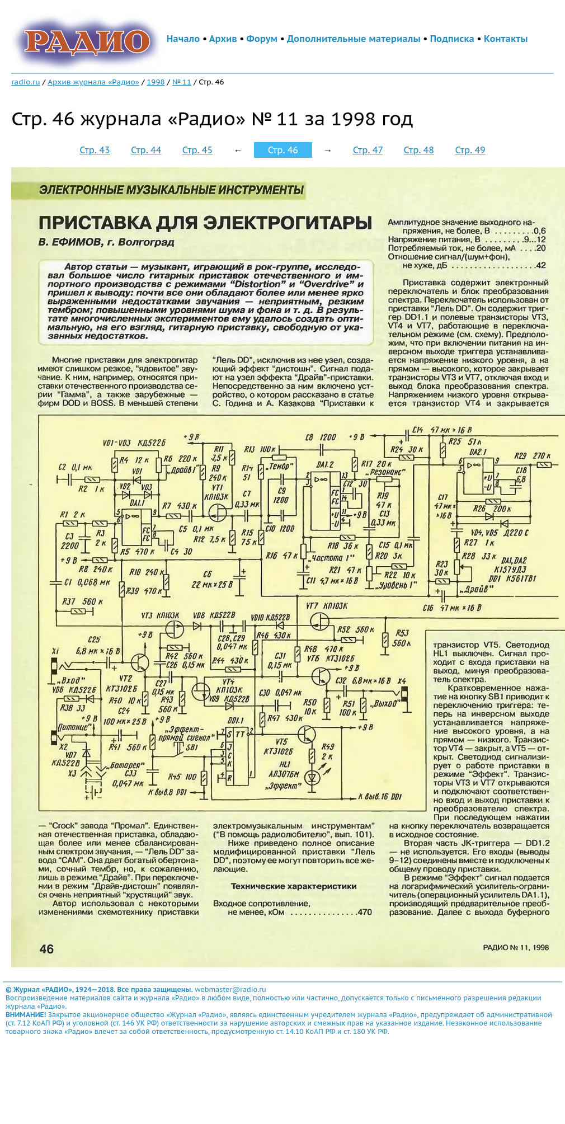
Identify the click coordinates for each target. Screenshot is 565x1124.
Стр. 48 (419, 150)
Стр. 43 (94, 150)
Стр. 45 (197, 150)
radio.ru (25, 82)
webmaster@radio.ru (230, 989)
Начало (183, 38)
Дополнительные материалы (354, 38)
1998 (155, 82)
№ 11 (181, 82)
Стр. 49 (470, 150)
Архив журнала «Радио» (93, 82)
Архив (223, 38)
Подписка (452, 38)
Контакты (506, 38)
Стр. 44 (146, 150)
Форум (262, 38)
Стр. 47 (368, 150)
